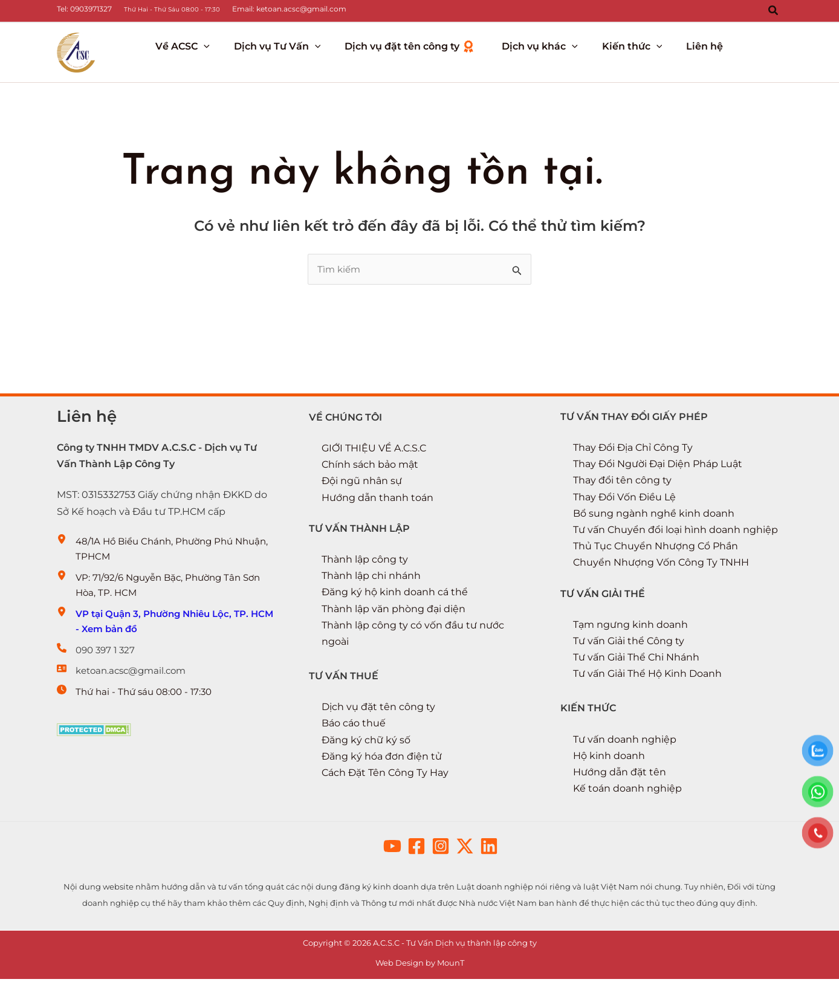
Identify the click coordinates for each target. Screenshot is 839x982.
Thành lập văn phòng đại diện (393, 611)
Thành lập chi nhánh (371, 578)
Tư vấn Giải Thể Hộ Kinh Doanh (647, 676)
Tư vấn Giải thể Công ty (628, 643)
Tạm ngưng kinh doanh (630, 627)
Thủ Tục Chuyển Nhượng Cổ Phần (655, 549)
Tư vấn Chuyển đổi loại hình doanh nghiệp (675, 532)
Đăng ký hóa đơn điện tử (382, 758)
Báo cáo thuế (354, 726)
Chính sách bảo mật (370, 467)
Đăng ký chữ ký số (366, 742)
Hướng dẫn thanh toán (377, 500)
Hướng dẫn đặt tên (619, 774)
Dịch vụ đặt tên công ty (378, 710)
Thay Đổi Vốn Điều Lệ (624, 499)
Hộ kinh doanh (609, 758)
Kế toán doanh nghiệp (627, 791)
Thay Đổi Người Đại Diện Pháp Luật (657, 467)
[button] (773, 11)
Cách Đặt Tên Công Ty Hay (385, 775)
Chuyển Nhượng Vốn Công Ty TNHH (661, 565)
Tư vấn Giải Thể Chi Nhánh (636, 660)
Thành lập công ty (365, 561)
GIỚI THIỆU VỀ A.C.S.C (374, 450)
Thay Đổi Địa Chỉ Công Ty (633, 450)
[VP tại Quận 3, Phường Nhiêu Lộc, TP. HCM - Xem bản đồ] (168, 631)
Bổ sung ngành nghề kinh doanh (653, 516)
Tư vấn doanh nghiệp (624, 742)
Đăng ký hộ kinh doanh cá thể (395, 595)
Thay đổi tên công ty (622, 483)
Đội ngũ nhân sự (362, 483)
